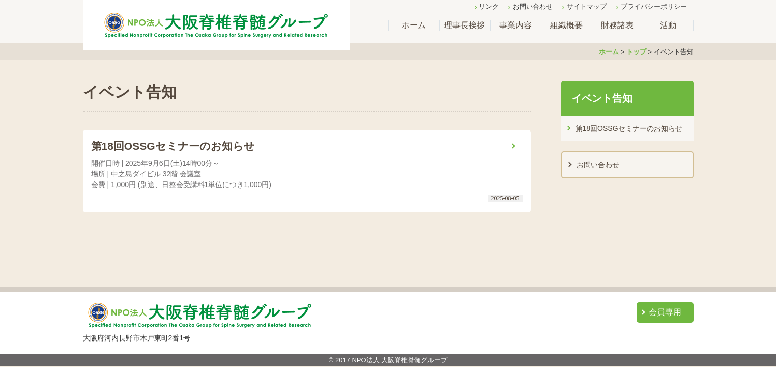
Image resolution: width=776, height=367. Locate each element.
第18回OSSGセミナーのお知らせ (629, 128)
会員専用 (665, 312)
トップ (636, 52)
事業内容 (515, 25)
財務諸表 (617, 25)
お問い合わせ (533, 6)
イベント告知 (602, 98)
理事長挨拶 (464, 25)
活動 (668, 25)
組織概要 (566, 25)
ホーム (413, 25)
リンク (489, 6)
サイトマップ (587, 6)
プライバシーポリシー (654, 6)
